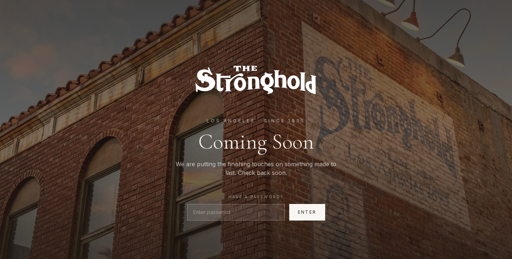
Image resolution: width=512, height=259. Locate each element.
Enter (307, 212)
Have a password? (256, 197)
